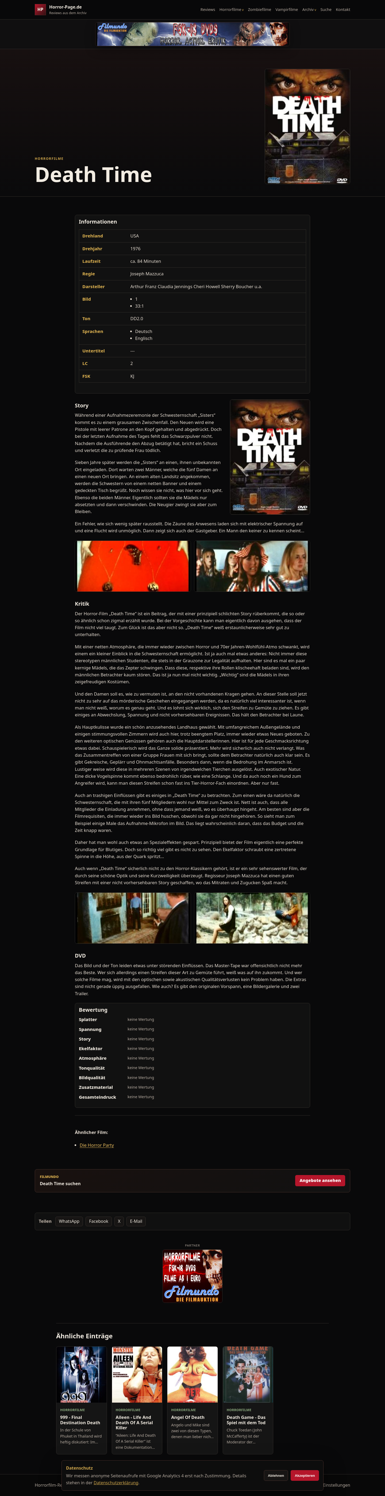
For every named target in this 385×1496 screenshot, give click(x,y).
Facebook (98, 1221)
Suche (326, 9)
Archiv (308, 9)
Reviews (208, 9)
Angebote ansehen (320, 1180)
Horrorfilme (230, 9)
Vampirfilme (286, 9)
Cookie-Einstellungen (329, 1485)
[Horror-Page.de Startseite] (63, 10)
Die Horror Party (97, 1145)
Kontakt (343, 9)
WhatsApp (69, 1221)
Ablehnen (276, 1476)
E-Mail (136, 1221)
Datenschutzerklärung (116, 1483)
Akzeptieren (305, 1476)
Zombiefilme (259, 9)
